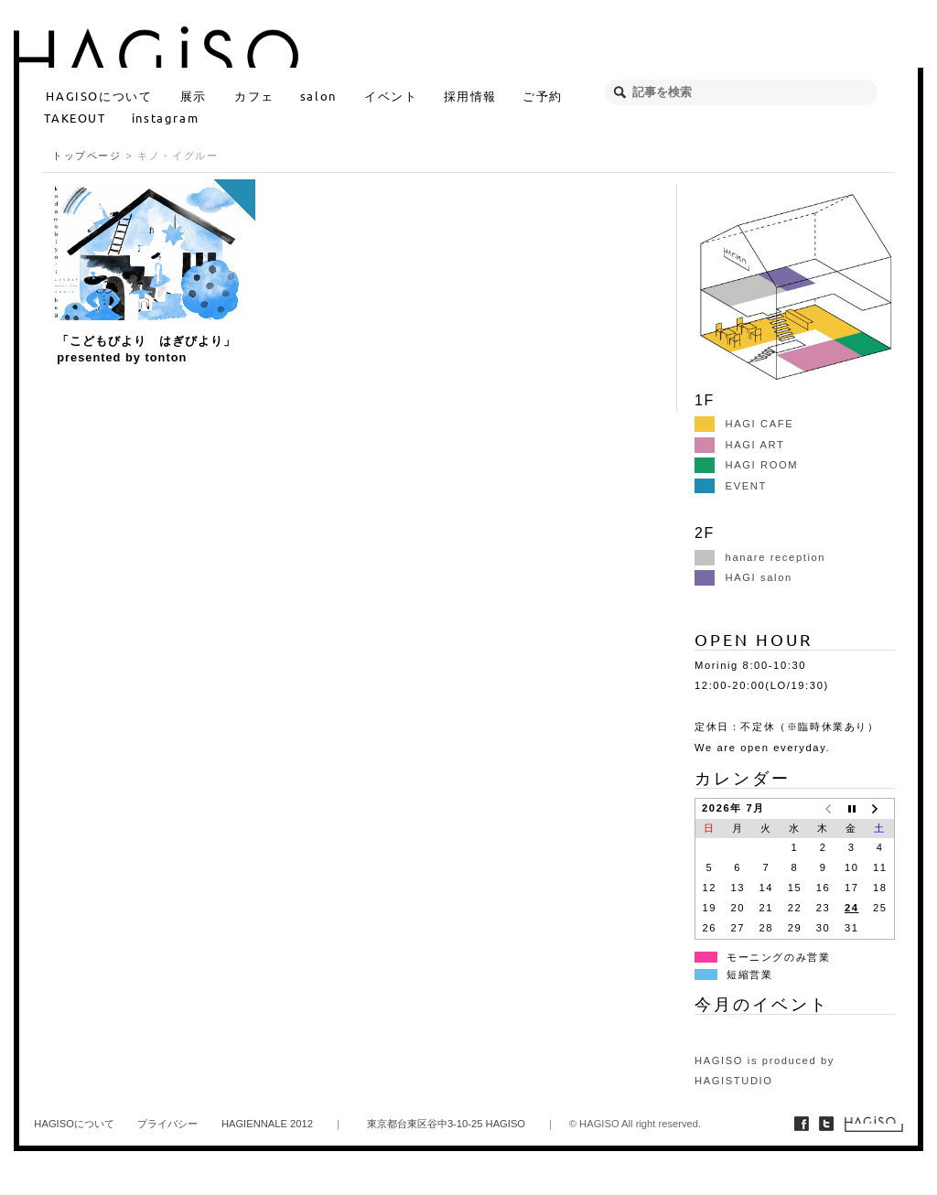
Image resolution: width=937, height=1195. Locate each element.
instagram (165, 117)
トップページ (87, 155)
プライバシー (167, 1123)
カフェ (254, 95)
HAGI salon (743, 577)
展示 (193, 95)
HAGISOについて (99, 95)
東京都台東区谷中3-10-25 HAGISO (446, 1123)
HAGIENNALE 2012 (267, 1123)
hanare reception (760, 557)
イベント (390, 95)
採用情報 (470, 95)
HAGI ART (739, 444)
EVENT (731, 485)
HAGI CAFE (744, 423)
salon (318, 95)
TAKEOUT (74, 117)
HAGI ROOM (746, 464)
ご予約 (542, 95)
